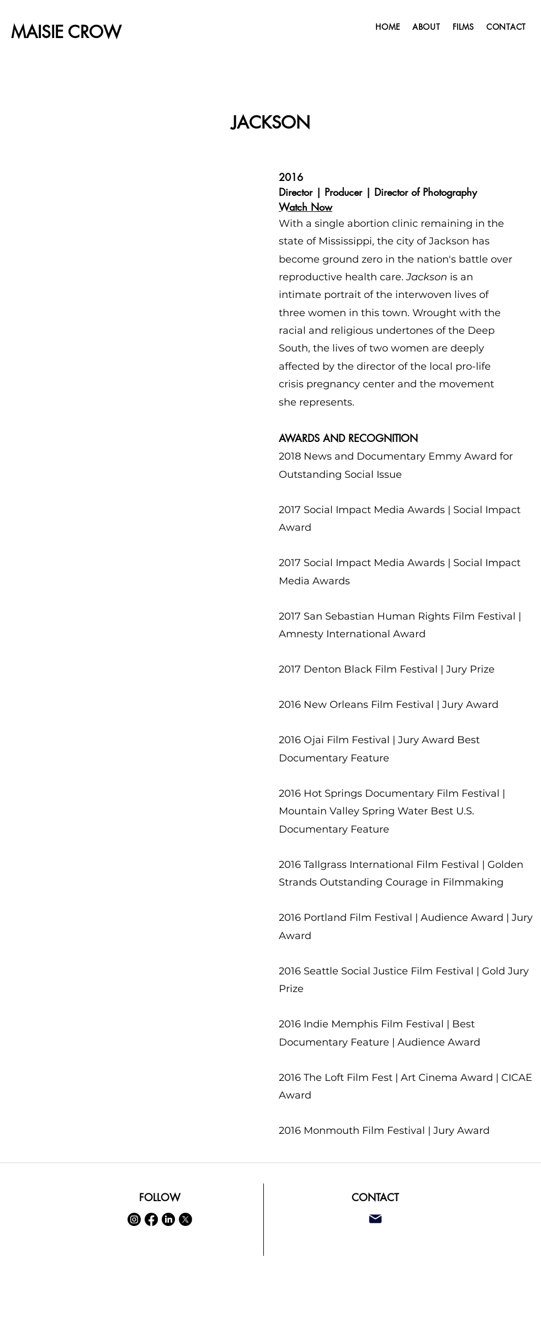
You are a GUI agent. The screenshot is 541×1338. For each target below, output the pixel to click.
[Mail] (375, 1219)
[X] (185, 1219)
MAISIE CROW (66, 32)
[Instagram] (134, 1219)
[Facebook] (151, 1219)
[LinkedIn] (168, 1219)
